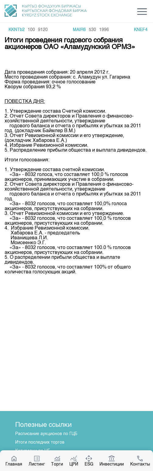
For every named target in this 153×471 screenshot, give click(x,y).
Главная (13, 460)
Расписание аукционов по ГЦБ (46, 434)
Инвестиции (111, 460)
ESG (89, 460)
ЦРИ (73, 460)
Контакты (140, 460)
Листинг (37, 460)
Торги (57, 460)
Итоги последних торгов (39, 442)
